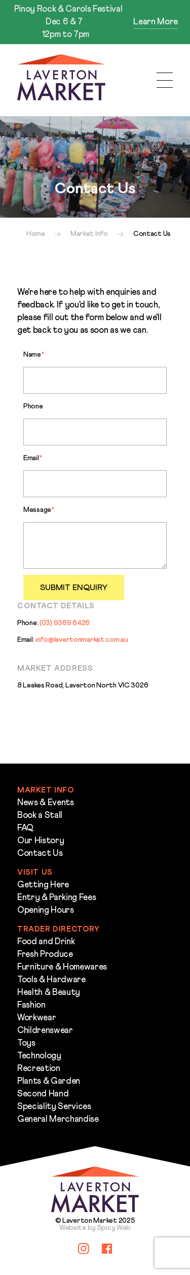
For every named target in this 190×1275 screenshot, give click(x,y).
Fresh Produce (45, 954)
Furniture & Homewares (62, 967)
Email (32, 458)
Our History (40, 841)
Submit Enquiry (73, 587)
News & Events (45, 803)
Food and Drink (45, 942)
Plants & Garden (48, 1081)
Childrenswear (45, 1030)
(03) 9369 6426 (65, 623)
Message (38, 509)
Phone (33, 406)
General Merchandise (58, 1119)
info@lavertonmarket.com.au (81, 639)
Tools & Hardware (51, 980)
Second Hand (42, 1094)
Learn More (155, 22)
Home (35, 233)
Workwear (36, 1018)
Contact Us (40, 853)
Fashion (31, 1005)
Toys (26, 1043)
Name (33, 354)
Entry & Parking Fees (56, 897)
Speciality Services (54, 1106)
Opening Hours (45, 910)
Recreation (38, 1068)
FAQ (25, 828)
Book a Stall (39, 815)
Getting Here (43, 885)
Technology (39, 1056)
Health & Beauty (48, 992)
